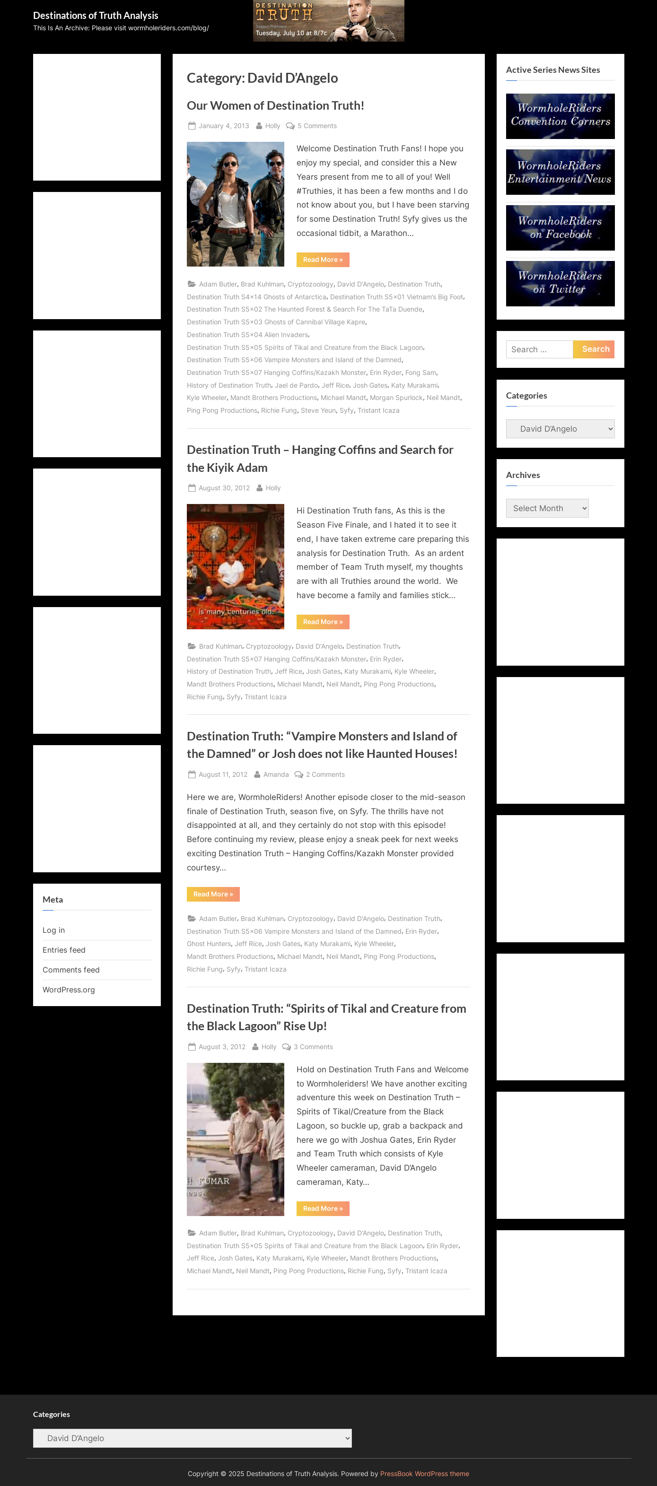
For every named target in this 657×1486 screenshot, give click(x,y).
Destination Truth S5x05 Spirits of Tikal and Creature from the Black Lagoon (305, 347)
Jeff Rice (335, 385)
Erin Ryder (386, 372)
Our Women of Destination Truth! (276, 105)
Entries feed (64, 950)
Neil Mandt (443, 397)
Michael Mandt (343, 397)
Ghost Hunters (209, 943)
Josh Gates (370, 385)
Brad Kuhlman (262, 284)
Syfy (347, 410)
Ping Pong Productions (222, 410)
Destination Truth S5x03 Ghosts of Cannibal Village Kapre (276, 322)
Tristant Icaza (379, 410)
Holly (272, 125)
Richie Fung (279, 410)
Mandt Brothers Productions (273, 397)
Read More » (326, 261)
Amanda (276, 773)
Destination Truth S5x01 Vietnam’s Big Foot (396, 297)
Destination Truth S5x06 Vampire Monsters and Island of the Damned (294, 360)
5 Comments (317, 125)
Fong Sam (420, 372)
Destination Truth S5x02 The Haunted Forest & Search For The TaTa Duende (304, 309)
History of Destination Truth (229, 385)
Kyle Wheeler (207, 397)
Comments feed (71, 969)
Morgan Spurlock (396, 397)
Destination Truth (414, 284)
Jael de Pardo (296, 385)
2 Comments (325, 774)
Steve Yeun (318, 410)
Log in (54, 930)
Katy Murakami (414, 385)
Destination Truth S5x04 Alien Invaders (247, 334)
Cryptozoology (310, 284)
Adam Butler (218, 284)
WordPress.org (69, 989)
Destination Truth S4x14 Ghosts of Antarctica (256, 297)
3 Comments (313, 1046)
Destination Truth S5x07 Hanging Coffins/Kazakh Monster (276, 372)
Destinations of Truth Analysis (95, 15)
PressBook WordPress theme (424, 1473)
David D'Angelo (360, 284)
